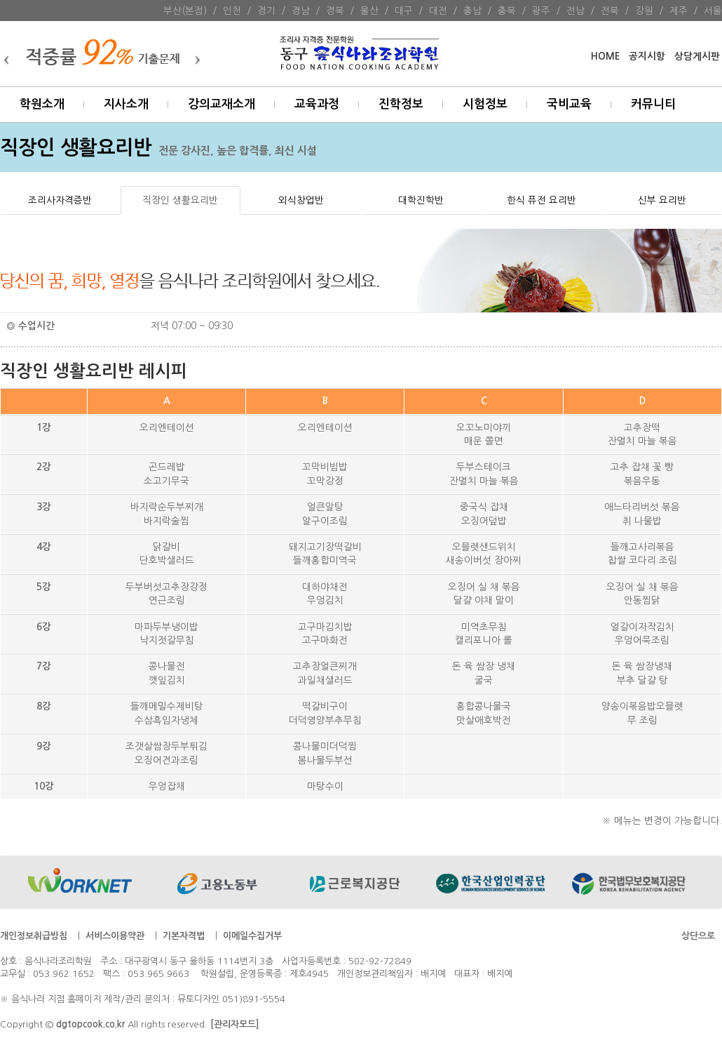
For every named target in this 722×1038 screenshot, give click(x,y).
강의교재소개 (221, 104)
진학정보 (401, 104)
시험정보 (485, 104)
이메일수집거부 (252, 935)
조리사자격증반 (60, 200)
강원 (644, 10)
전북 (610, 10)
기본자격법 (184, 935)
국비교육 (569, 104)
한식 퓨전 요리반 (541, 200)
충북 (507, 10)
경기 (266, 10)
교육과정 (316, 104)
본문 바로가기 (0, 0)
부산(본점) (185, 10)
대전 (438, 10)
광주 (541, 10)
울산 (369, 10)
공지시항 (647, 56)
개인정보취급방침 (33, 935)
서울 (713, 10)
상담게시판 (697, 56)
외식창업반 (301, 200)
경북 (335, 10)
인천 (232, 10)
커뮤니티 (653, 104)
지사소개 (126, 104)
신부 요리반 (662, 200)
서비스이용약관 (115, 935)
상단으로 (698, 935)
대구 (404, 10)
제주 (678, 10)
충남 (472, 10)
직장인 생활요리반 (180, 200)
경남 (301, 10)
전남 (575, 10)
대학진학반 (421, 200)
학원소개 (42, 104)
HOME (605, 56)
